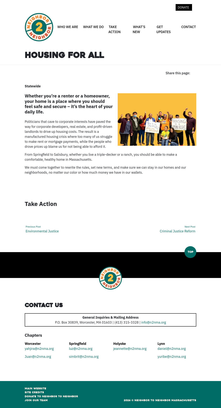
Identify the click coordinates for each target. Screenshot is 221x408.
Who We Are (67, 27)
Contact (188, 27)
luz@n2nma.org (80, 348)
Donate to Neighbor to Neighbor (51, 396)
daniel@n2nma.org (172, 348)
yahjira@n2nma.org (39, 348)
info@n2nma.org (153, 322)
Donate (184, 7)
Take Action (114, 29)
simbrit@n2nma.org (84, 356)
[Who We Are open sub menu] (58, 33)
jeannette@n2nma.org (129, 348)
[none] (67, 29)
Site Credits (34, 392)
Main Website (35, 388)
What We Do (93, 27)
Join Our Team (36, 400)
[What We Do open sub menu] (84, 33)
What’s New (139, 29)
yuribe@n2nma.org (172, 356)
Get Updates (163, 29)
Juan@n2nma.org (38, 356)
